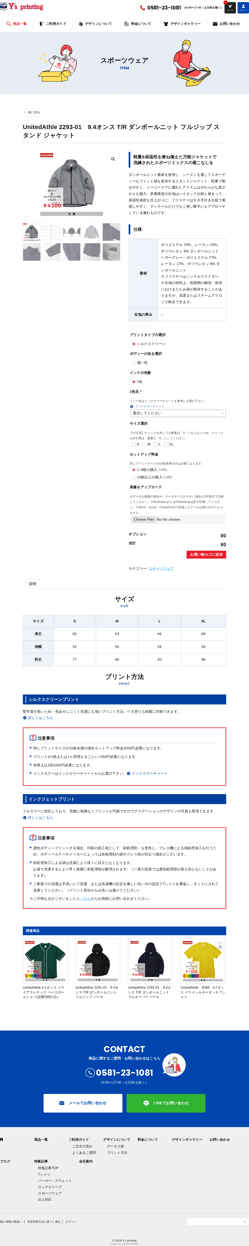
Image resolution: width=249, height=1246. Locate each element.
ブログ (5, 1161)
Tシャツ (44, 1174)
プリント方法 (117, 1152)
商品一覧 (20, 23)
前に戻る (34, 112)
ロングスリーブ (50, 1187)
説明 (32, 584)
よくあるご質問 (84, 1152)
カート (230, 10)
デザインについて (98, 23)
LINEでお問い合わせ (171, 1103)
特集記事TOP (48, 1168)
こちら (85, 899)
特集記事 (41, 1161)
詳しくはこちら (40, 718)
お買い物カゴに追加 (206, 554)
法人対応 (44, 1199)
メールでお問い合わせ (88, 1103)
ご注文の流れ (82, 1146)
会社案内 (86, 1161)
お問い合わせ (230, 23)
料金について (141, 23)
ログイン (71, 1221)
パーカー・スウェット (55, 1180)
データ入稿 (115, 1146)
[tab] (32, 584)
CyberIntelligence (130, 1244)
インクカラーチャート (150, 406)
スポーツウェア (161, 569)
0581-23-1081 (164, 7)
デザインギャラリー (185, 23)
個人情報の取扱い (11, 1221)
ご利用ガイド (56, 23)
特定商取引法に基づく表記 (44, 1221)
